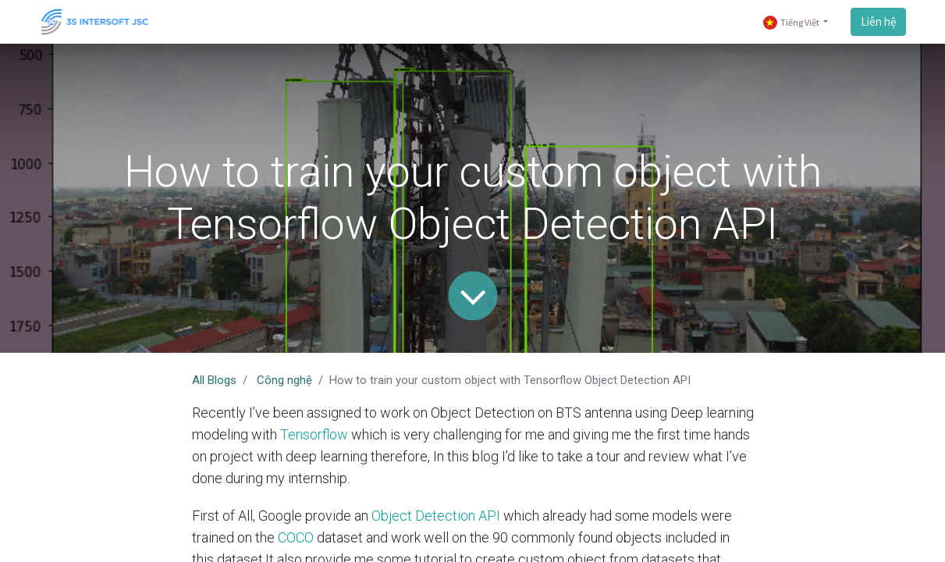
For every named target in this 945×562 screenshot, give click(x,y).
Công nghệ (284, 380)
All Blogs (214, 380)
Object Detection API (435, 515)
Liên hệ (878, 21)
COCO (296, 537)
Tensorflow (314, 434)
